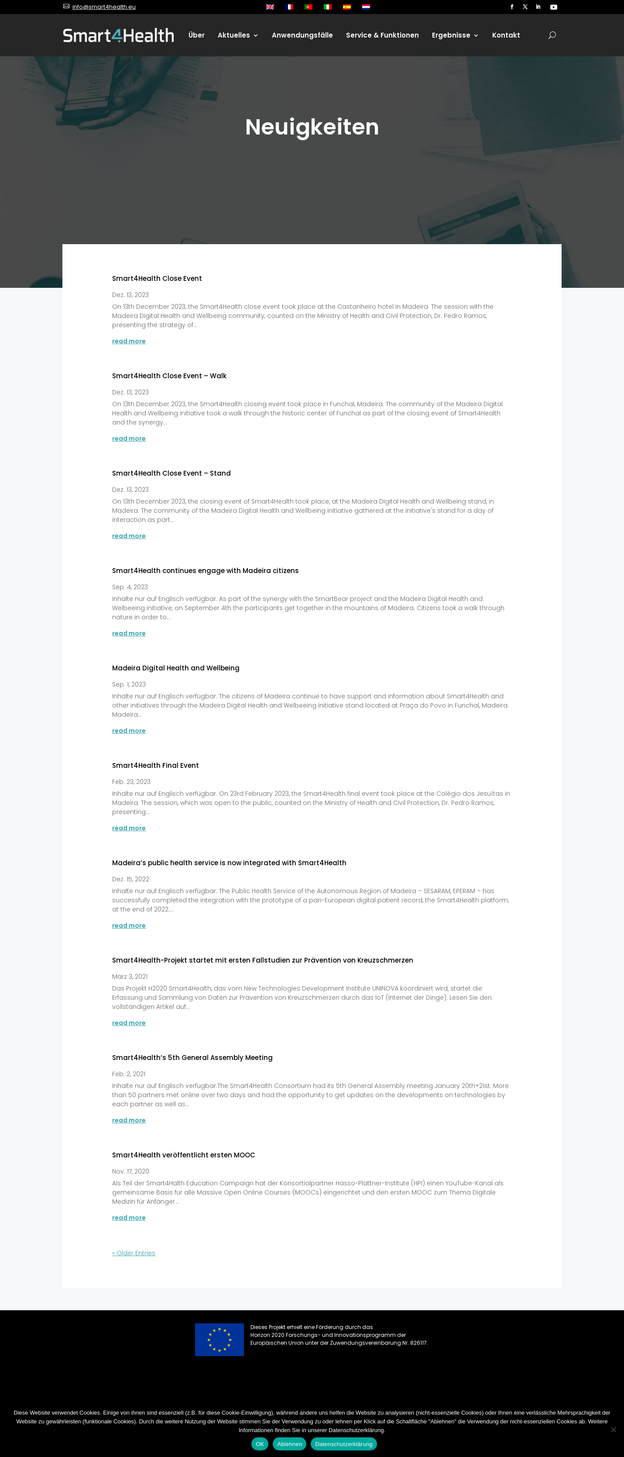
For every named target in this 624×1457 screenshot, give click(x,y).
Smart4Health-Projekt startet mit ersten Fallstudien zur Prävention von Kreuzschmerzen (262, 960)
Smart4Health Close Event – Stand (171, 473)
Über (197, 35)
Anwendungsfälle (302, 35)
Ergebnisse (451, 35)
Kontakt (506, 35)
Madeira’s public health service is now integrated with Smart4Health (229, 862)
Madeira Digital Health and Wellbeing (176, 668)
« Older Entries (133, 1253)
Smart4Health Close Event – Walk (169, 375)
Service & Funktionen (382, 35)
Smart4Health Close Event (157, 278)
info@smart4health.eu (104, 7)
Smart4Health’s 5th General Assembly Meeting (192, 1057)
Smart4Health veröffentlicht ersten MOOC (183, 1155)
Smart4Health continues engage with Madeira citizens (205, 570)
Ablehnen (289, 1444)
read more (129, 341)
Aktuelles (234, 35)
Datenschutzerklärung (343, 1444)
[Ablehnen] (613, 1429)
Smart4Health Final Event (155, 765)
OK (260, 1444)
